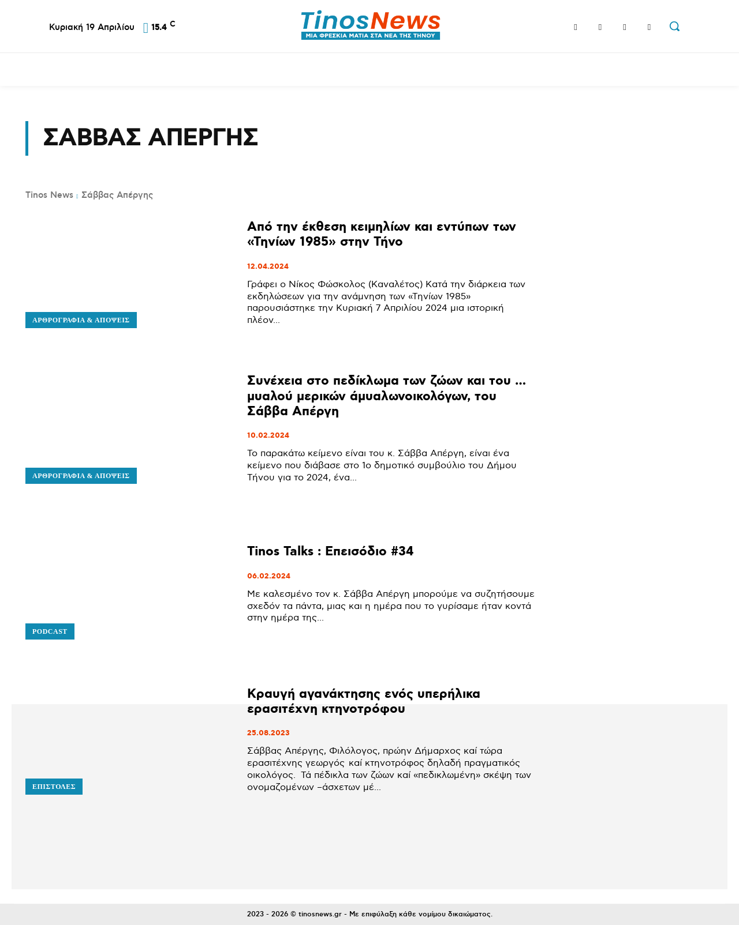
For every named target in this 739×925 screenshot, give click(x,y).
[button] (674, 26)
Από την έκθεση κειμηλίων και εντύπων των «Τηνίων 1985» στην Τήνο (381, 234)
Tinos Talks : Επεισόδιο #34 (330, 551)
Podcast (50, 631)
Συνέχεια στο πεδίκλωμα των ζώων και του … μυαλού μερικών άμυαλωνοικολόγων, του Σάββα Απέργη (386, 396)
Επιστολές (54, 787)
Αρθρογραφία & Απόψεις (81, 320)
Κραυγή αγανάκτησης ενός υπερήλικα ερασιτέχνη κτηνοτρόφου (363, 701)
